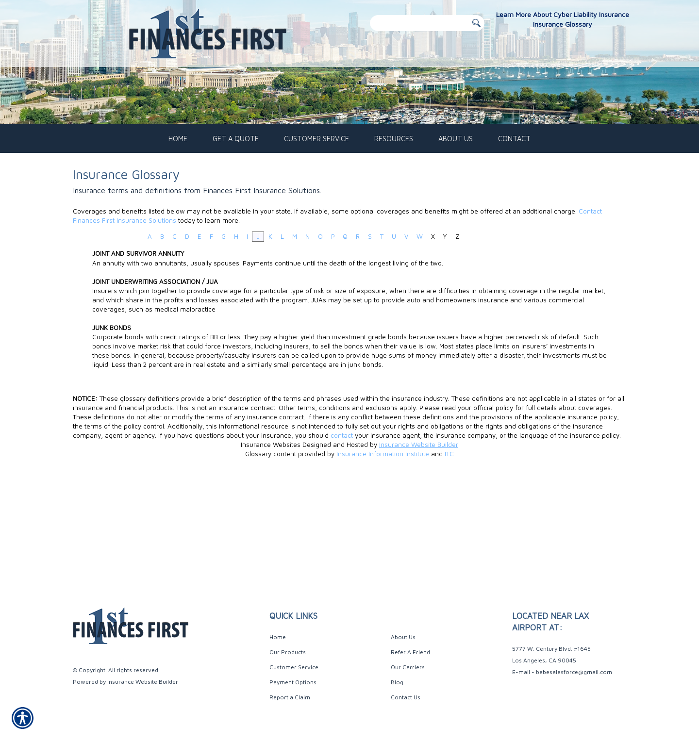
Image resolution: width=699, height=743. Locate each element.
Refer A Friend (410, 652)
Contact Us (405, 697)
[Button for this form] (476, 23)
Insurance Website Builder (418, 544)
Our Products (287, 652)
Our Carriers (408, 667)
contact (342, 535)
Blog (397, 682)
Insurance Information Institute (382, 553)
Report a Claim (289, 697)
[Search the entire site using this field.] (418, 23)
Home (277, 637)
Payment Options (292, 682)
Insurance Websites (270, 544)
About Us (403, 637)
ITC (449, 553)
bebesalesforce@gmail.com (574, 672)
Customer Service (293, 667)
